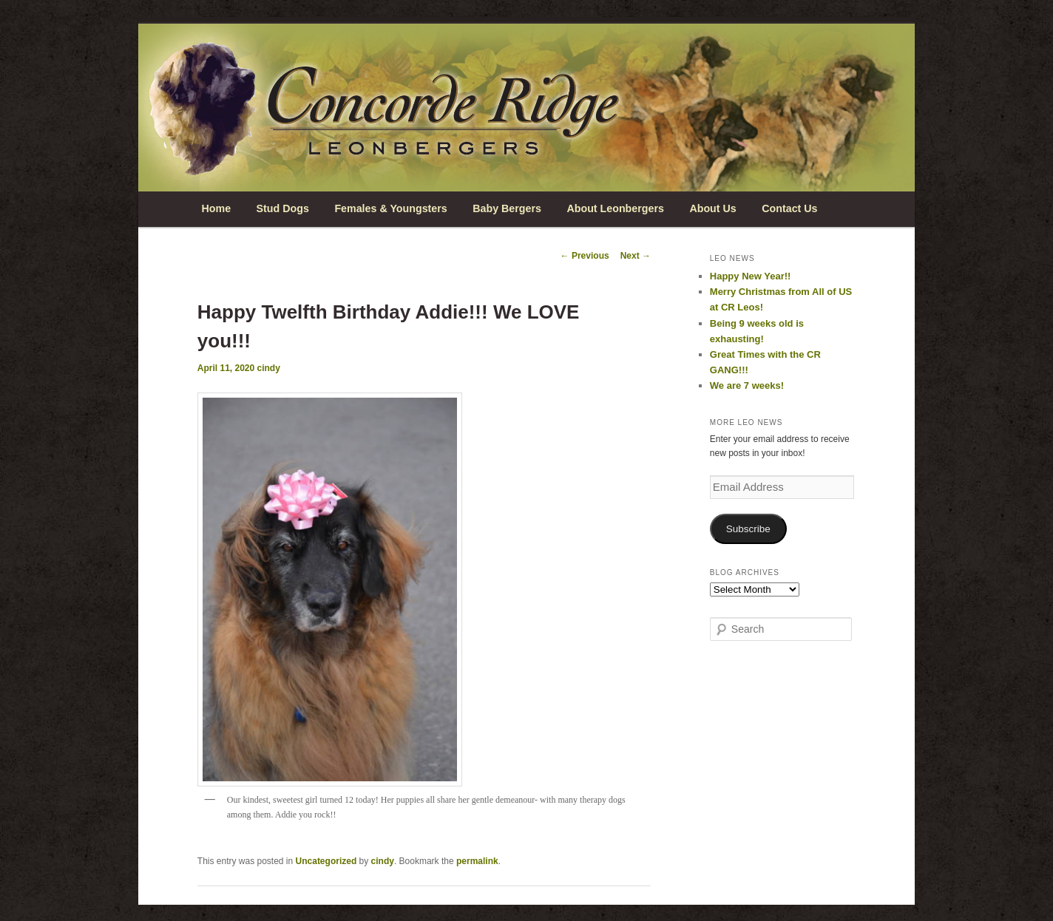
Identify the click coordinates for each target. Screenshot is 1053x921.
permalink (477, 861)
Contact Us (789, 208)
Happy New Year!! (750, 276)
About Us (712, 208)
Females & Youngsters (390, 208)
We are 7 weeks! (747, 385)
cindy (268, 368)
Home (216, 208)
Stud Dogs (283, 208)
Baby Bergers (507, 208)
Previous (585, 256)
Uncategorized (326, 861)
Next (635, 256)
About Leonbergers (614, 208)
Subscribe (748, 528)
